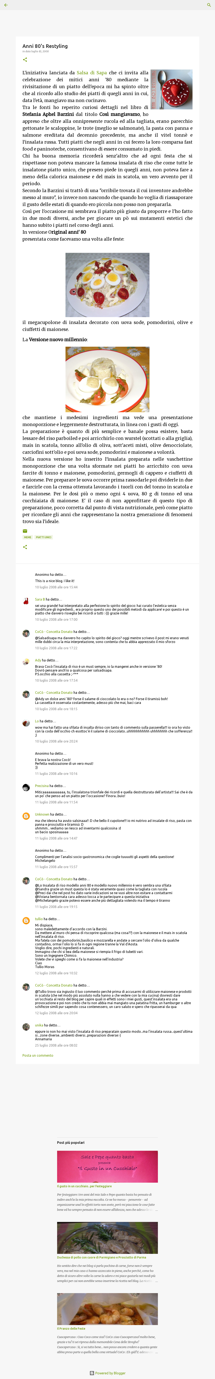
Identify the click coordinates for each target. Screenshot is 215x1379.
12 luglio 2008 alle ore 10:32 (56, 973)
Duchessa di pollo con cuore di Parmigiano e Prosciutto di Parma (101, 1257)
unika (39, 1025)
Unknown (42, 814)
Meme (27, 537)
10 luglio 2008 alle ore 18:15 (56, 709)
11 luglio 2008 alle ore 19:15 (56, 907)
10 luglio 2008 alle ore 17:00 (56, 619)
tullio (39, 919)
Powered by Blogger (107, 1373)
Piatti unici (43, 537)
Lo (37, 721)
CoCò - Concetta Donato (54, 632)
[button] (25, 60)
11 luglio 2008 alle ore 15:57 (56, 867)
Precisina (42, 786)
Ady (38, 660)
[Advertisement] (107, 1104)
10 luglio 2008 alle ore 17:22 (56, 648)
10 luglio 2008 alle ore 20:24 (56, 741)
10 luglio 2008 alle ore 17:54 (56, 680)
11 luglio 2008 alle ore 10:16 (56, 773)
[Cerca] (17, 5)
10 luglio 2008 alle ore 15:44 (56, 587)
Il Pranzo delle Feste (71, 1328)
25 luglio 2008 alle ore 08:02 (56, 1045)
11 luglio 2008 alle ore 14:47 (56, 838)
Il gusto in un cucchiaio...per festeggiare (84, 1186)
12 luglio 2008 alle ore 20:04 (56, 1013)
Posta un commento (37, 1055)
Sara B (40, 599)
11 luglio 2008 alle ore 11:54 (56, 802)
